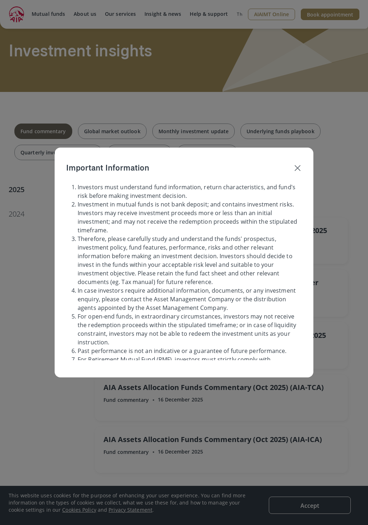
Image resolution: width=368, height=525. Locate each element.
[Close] (297, 167)
